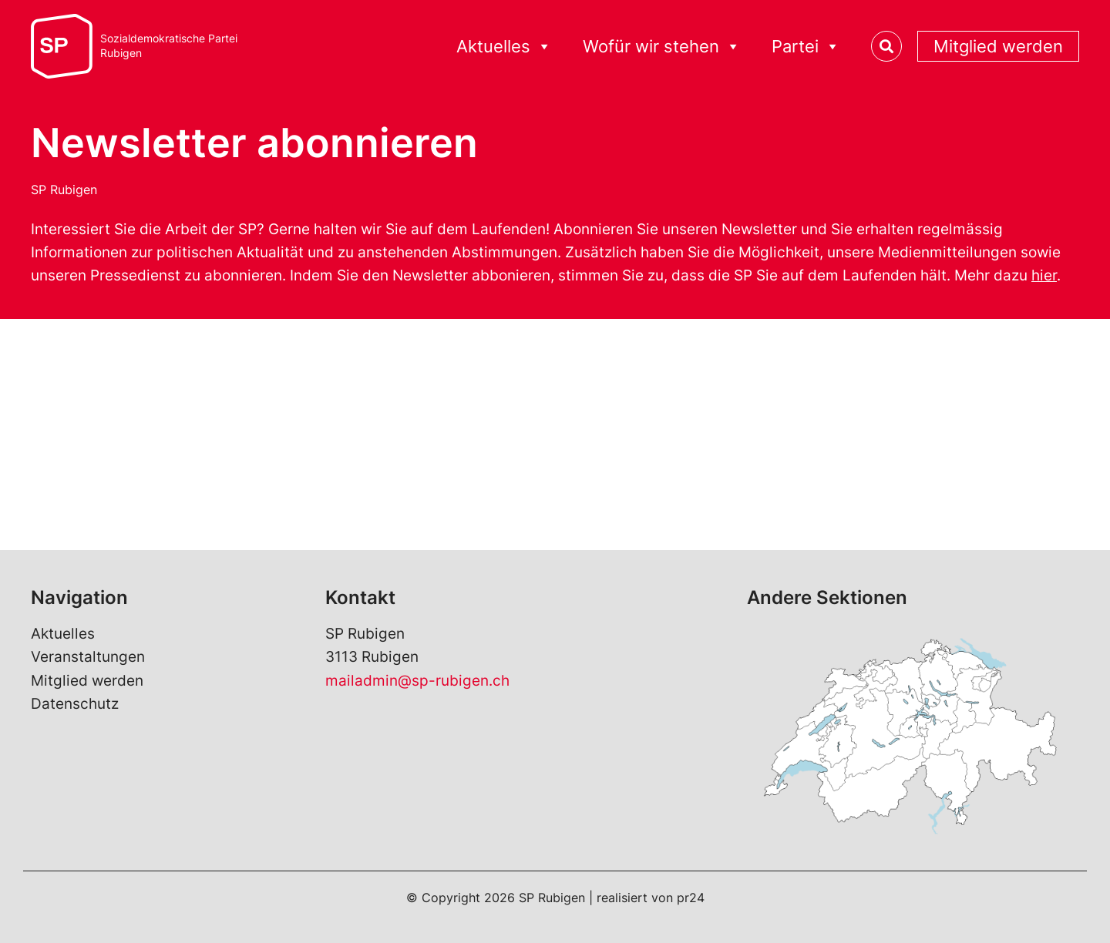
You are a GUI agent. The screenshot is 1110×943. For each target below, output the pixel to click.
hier (1044, 275)
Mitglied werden (998, 46)
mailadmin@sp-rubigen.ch (417, 681)
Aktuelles (63, 634)
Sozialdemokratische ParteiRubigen (168, 45)
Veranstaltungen (88, 657)
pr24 (691, 897)
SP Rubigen (64, 189)
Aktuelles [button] (504, 47)
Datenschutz (75, 704)
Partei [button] (806, 47)
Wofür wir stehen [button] (662, 47)
